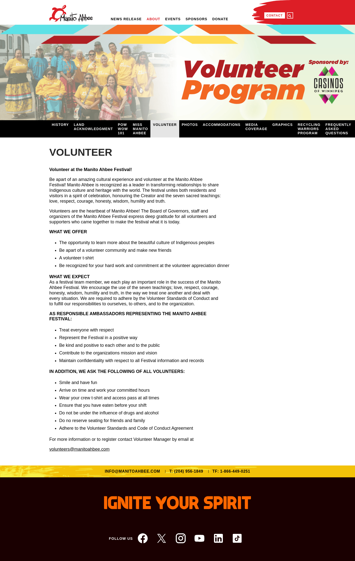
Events (173, 19)
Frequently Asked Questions (338, 129)
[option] (177, 72)
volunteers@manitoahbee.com (79, 449)
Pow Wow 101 (123, 129)
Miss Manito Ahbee (140, 129)
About (153, 19)
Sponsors (196, 19)
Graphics (282, 125)
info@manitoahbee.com (132, 471)
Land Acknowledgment (93, 127)
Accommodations (221, 125)
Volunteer (165, 125)
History (60, 125)
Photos (190, 125)
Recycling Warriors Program (309, 129)
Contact (274, 15)
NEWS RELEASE (126, 19)
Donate (220, 19)
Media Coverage (256, 127)
